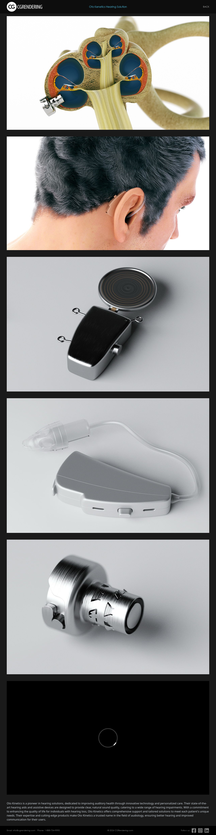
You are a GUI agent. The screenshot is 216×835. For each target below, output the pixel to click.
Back (206, 6)
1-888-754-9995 (52, 830)
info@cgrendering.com (24, 830)
